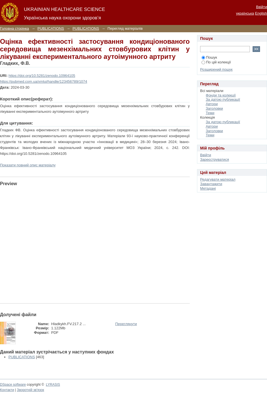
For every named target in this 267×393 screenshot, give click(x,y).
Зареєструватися (214, 159)
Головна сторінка (14, 28)
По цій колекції (216, 62)
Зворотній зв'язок (30, 390)
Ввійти (261, 7)
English (261, 13)
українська (245, 13)
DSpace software (13, 385)
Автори (212, 104)
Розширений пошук (216, 69)
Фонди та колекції (221, 95)
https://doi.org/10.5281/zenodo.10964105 (41, 75)
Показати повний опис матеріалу (28, 165)
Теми (210, 113)
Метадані (208, 188)
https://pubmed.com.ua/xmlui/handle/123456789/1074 (43, 81)
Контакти (7, 390)
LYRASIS (53, 385)
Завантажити (211, 184)
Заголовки (214, 108)
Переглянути (126, 324)
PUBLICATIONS (50, 28)
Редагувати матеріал (218, 179)
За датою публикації (223, 99)
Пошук (209, 57)
